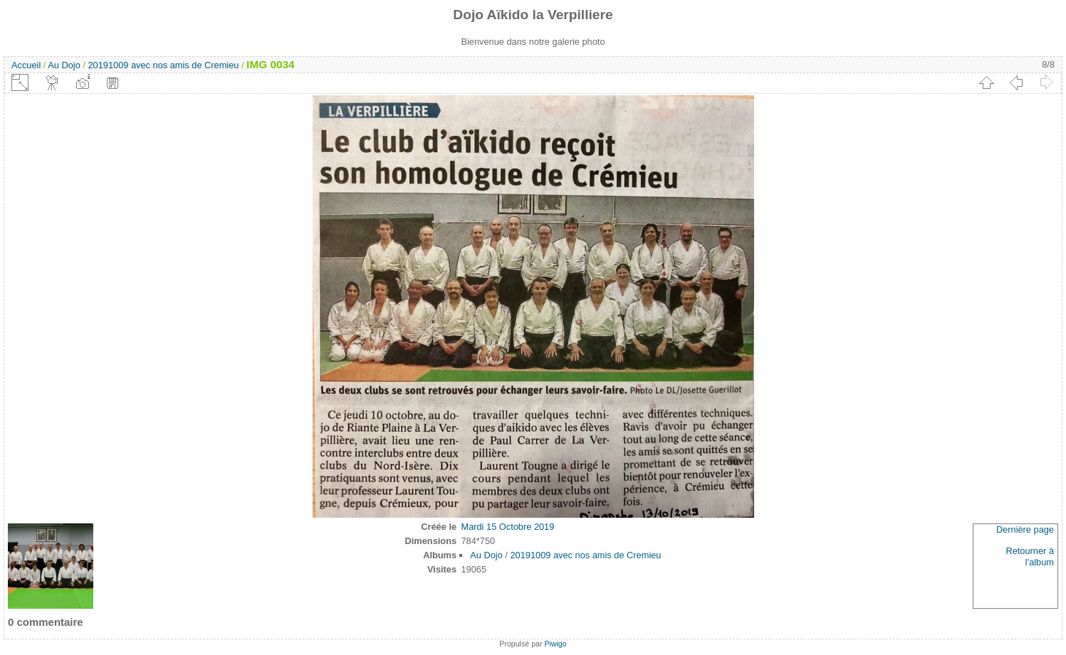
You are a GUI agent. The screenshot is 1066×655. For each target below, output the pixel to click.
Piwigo (555, 643)
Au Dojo (64, 65)
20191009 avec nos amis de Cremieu (163, 65)
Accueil (26, 65)
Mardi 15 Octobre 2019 (507, 526)
